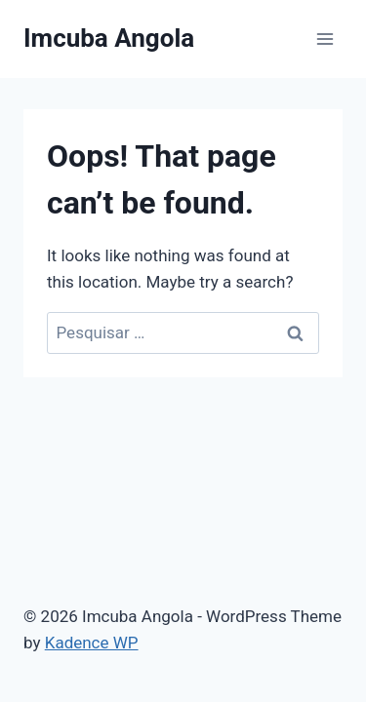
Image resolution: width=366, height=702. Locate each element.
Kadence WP (92, 642)
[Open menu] (324, 38)
